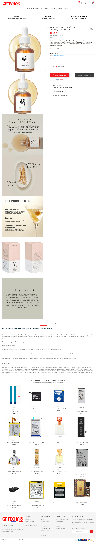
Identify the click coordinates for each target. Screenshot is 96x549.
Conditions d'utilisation (46, 524)
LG (81, 470)
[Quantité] (57, 59)
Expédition (53, 63)
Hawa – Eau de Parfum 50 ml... (59, 471)
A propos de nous (45, 526)
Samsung (81, 407)
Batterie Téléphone (33, 8)
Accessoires (45, 8)
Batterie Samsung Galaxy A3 (82, 411)
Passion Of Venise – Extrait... (37, 471)
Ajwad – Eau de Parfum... (81, 502)
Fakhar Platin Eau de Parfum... (14, 471)
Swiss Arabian (59, 436)
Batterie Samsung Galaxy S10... (36, 443)
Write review (70, 63)
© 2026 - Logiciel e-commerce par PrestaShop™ (13, 539)
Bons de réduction (60, 528)
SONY (14, 439)
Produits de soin (56, 8)
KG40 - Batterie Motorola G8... (36, 505)
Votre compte (61, 516)
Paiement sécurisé (45, 528)
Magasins (43, 535)
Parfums (66, 8)
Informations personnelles (62, 519)
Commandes (59, 521)
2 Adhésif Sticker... (14, 411)
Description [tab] (43, 324)
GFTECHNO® (82, 439)
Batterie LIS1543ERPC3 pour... (14, 443)
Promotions (28, 519)
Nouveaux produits (29, 521)
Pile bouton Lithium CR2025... (59, 409)
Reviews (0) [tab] (52, 324)
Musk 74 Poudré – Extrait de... (59, 440)
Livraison (43, 519)
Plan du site (43, 533)
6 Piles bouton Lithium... (59, 503)
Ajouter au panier (59, 75)
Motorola (37, 501)
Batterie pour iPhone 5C (82, 443)
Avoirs (57, 524)
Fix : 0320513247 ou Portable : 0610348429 (13, 529)
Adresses (58, 526)
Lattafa (14, 467)
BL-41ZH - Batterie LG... (81, 474)
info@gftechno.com (8, 531)
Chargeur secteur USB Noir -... (14, 505)
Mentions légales (45, 521)
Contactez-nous (45, 530)
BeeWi (14, 407)
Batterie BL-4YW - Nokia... (36, 409)
